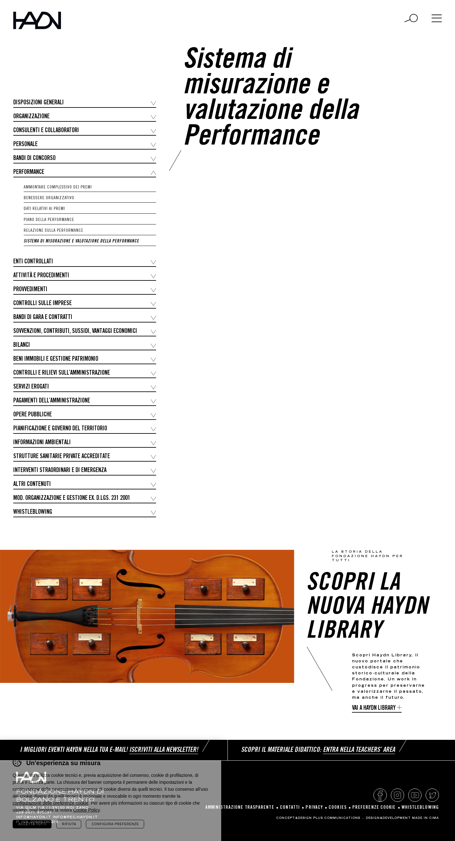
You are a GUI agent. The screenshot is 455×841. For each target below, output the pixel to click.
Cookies (338, 807)
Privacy (314, 807)
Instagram (397, 795)
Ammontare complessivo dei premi (58, 187)
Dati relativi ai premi (44, 209)
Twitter (432, 795)
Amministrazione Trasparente (239, 807)
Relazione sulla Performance (53, 231)
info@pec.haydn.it (75, 817)
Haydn (37, 20)
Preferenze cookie (374, 807)
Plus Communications (336, 818)
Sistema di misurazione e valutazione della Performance (81, 241)
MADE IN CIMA (425, 818)
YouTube (415, 795)
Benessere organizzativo (49, 198)
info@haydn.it (33, 817)
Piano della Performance (49, 220)
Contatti (290, 807)
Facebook (380, 795)
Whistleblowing (420, 807)
